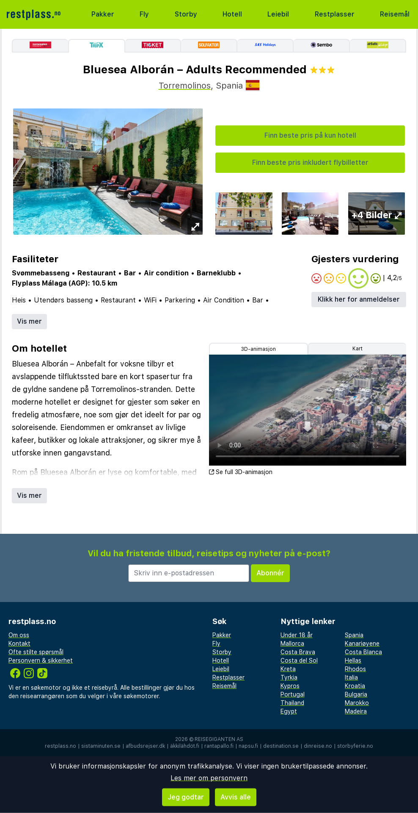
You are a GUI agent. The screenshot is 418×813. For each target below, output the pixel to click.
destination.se (281, 746)
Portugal (292, 694)
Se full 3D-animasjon (240, 472)
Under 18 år (296, 635)
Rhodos (355, 669)
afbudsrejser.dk (145, 746)
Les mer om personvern (209, 778)
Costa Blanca (363, 652)
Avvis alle (235, 797)
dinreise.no (318, 746)
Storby (186, 14)
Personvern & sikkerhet (40, 660)
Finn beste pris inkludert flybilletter (310, 162)
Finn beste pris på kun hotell (310, 135)
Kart (357, 349)
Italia (351, 677)
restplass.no (60, 746)
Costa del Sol (299, 660)
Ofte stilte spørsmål (35, 652)
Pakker (102, 14)
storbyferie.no (355, 746)
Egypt (288, 711)
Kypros (290, 686)
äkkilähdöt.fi (184, 746)
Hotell (232, 14)
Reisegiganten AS (219, 739)
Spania (354, 635)
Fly (144, 14)
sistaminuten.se (101, 746)
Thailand (292, 702)
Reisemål (395, 14)
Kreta (288, 669)
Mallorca (292, 643)
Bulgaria (356, 694)
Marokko (357, 702)
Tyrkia (288, 677)
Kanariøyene (362, 643)
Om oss (18, 635)
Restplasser (335, 14)
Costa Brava (297, 652)
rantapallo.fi (219, 746)
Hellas (353, 660)
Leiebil (278, 14)
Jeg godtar (186, 797)
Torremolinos (185, 85)
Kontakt (19, 643)
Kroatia (355, 686)
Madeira (356, 711)
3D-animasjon (258, 349)
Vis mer (29, 321)
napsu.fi (248, 746)
